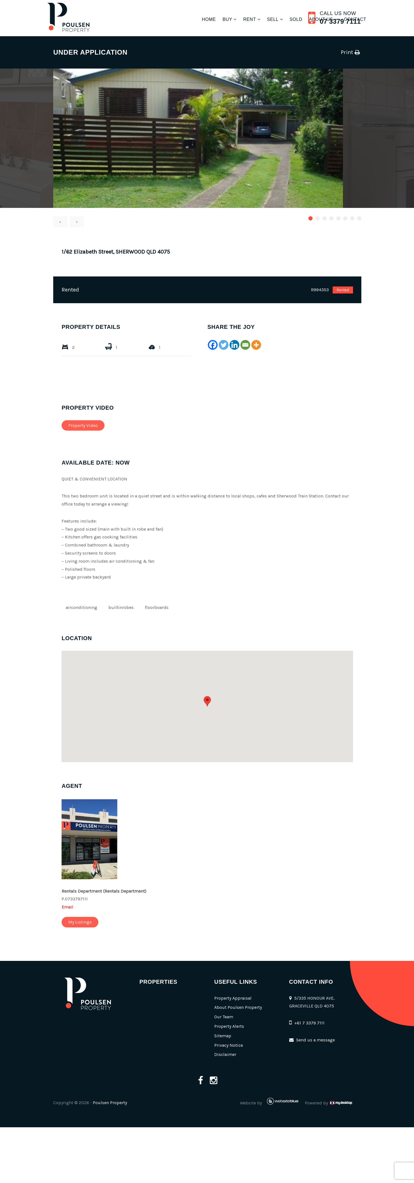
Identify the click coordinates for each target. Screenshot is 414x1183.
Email (76, 907)
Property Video (92, 425)
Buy (213, 19)
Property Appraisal (232, 998)
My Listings (89, 922)
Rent (235, 19)
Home (194, 19)
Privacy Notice (228, 1045)
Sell (258, 19)
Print (337, 52)
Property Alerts (228, 1026)
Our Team (223, 1016)
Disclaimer (225, 1054)
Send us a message (315, 1040)
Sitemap (222, 1035)
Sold (281, 19)
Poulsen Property (119, 1102)
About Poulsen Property (237, 1007)
